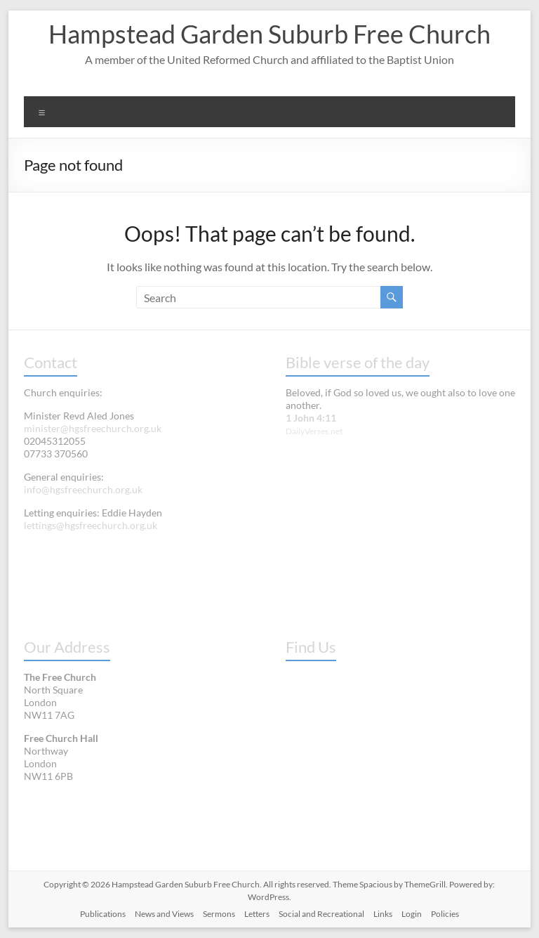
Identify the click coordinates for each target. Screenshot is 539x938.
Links (382, 913)
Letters (257, 913)
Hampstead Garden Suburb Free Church (269, 33)
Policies (445, 913)
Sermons (219, 913)
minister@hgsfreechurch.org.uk (92, 428)
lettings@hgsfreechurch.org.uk (90, 525)
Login (411, 913)
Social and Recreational (321, 913)
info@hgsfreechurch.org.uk (83, 489)
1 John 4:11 (311, 418)
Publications (103, 913)
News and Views (164, 913)
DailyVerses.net (314, 431)
